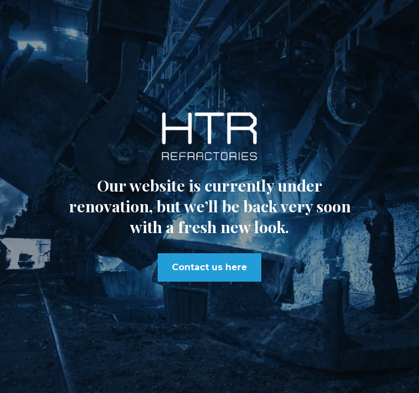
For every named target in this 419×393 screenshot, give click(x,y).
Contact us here (209, 267)
